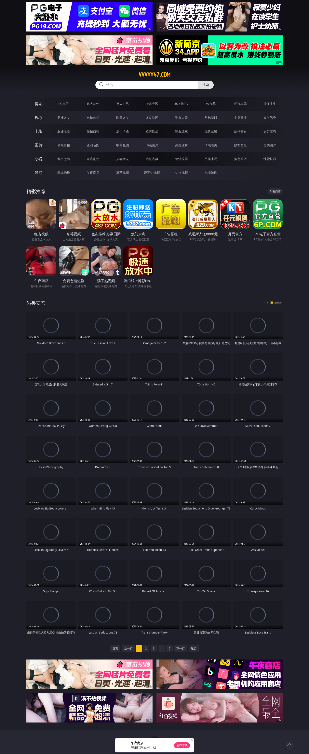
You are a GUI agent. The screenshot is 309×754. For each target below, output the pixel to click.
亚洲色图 (93, 145)
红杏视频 (181, 172)
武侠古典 (152, 159)
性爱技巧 (269, 159)
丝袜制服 (211, 117)
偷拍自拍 (93, 131)
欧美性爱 (152, 131)
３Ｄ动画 (152, 117)
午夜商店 (93, 172)
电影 (39, 131)
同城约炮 (63, 172)
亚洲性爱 (63, 131)
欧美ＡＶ (122, 117)
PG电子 (63, 104)
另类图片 (269, 145)
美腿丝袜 (181, 145)
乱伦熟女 (240, 131)
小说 (39, 158)
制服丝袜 (181, 131)
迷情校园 (181, 159)
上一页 (128, 648)
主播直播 (240, 117)
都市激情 (63, 159)
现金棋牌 (240, 104)
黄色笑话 (240, 159)
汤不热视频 (152, 172)
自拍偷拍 (93, 117)
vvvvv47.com (155, 75)
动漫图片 (152, 145)
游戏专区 (152, 104)
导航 (39, 172)
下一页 (180, 648)
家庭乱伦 (93, 159)
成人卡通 (122, 131)
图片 (39, 145)
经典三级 (211, 131)
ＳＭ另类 (269, 117)
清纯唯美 (211, 145)
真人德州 (93, 104)
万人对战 (122, 104)
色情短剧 (211, 172)
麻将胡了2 (181, 104)
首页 (115, 648)
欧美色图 (122, 145)
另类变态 (269, 131)
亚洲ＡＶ (63, 117)
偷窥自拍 (63, 145)
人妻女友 (122, 159)
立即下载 (182, 745)
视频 (39, 117)
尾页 (193, 648)
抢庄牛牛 (269, 104)
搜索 (206, 85)
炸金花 (211, 104)
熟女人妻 (181, 117)
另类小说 (211, 159)
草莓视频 (122, 172)
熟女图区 (240, 145)
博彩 (39, 103)
